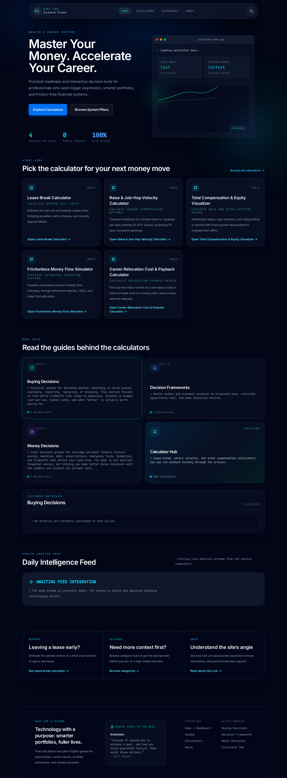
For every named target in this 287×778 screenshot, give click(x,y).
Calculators (145, 11)
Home (125, 11)
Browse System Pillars (92, 110)
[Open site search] (251, 11)
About (190, 11)
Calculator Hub (233, 747)
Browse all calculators (247, 170)
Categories (170, 11)
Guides (190, 734)
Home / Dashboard (197, 728)
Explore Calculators (48, 110)
